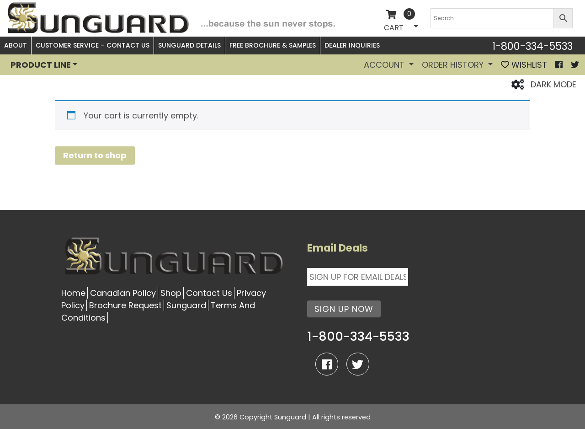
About (15, 45)
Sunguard (186, 305)
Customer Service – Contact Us (92, 45)
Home (73, 293)
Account (385, 64)
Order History (454, 64)
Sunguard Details (189, 45)
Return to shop (95, 155)
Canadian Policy (123, 293)
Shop (170, 293)
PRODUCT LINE (41, 64)
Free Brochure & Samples (272, 45)
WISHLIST (524, 64)
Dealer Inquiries (352, 45)
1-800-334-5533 (532, 46)
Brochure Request (125, 305)
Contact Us (209, 293)
